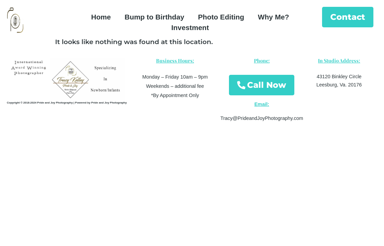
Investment (190, 27)
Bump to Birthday (154, 17)
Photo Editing (221, 17)
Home (101, 17)
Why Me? (273, 17)
